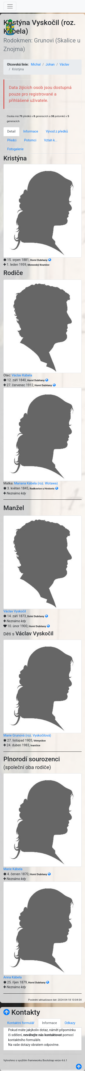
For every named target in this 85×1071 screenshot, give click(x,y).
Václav (64, 64)
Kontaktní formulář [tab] (20, 1023)
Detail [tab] (11, 131)
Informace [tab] (30, 131)
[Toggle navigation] (10, 6)
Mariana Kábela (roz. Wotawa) (36, 483)
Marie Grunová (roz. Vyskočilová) (27, 735)
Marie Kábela (12, 869)
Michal (36, 64)
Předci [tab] (12, 140)
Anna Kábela (12, 977)
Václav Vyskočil (14, 611)
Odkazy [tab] (70, 1023)
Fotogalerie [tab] (15, 149)
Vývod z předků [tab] (57, 131)
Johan (50, 64)
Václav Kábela (22, 375)
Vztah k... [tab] (50, 140)
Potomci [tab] (30, 140)
